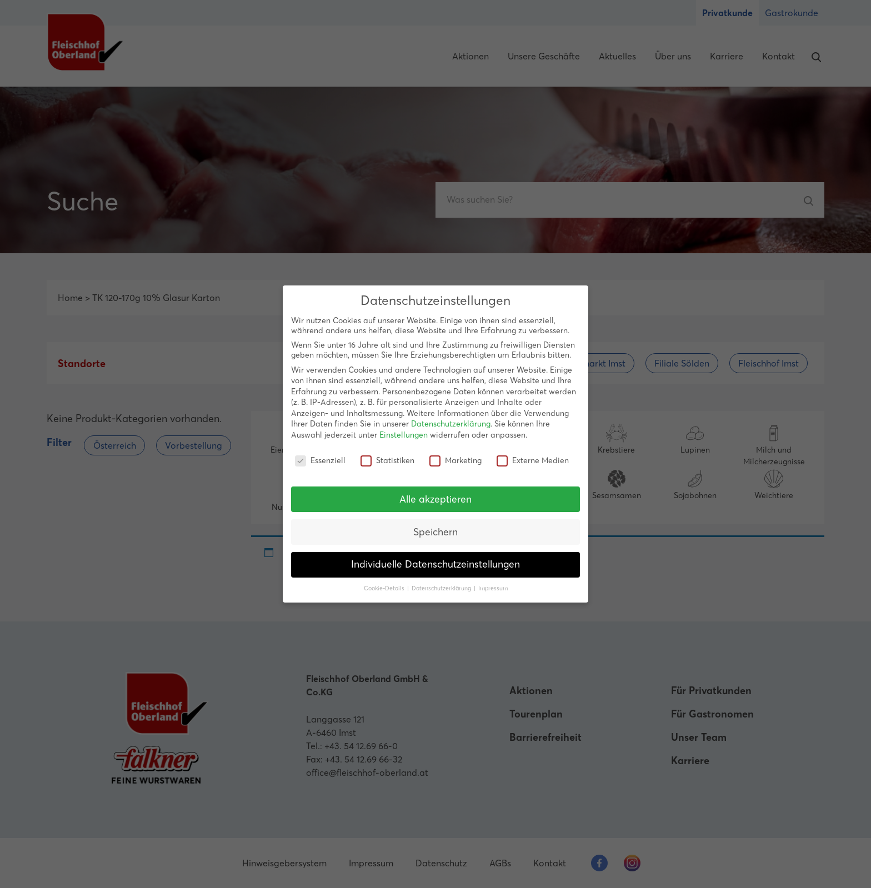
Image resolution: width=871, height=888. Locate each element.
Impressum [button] (493, 588)
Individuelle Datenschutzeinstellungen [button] (435, 564)
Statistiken (387, 460)
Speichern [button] (435, 531)
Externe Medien (533, 460)
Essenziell (320, 460)
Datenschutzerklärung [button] (442, 588)
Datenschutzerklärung (450, 424)
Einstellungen (403, 435)
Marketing (455, 460)
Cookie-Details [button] (385, 588)
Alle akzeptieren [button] (435, 499)
